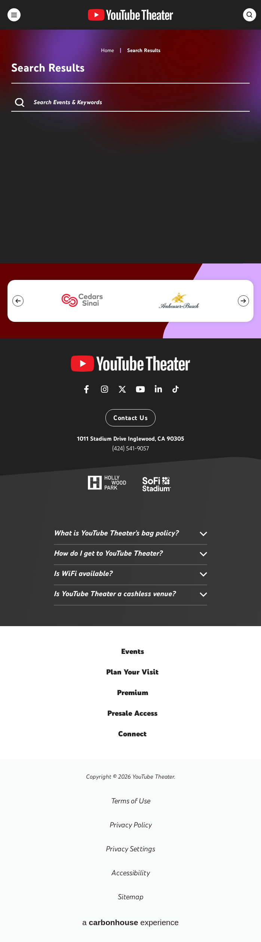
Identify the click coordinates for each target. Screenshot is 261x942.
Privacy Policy (131, 824)
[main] (130, 131)
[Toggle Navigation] (14, 14)
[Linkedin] (158, 391)
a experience (130, 922)
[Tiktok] (175, 386)
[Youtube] (140, 391)
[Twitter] (122, 391)
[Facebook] (86, 391)
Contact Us (130, 418)
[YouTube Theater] (130, 363)
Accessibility (130, 872)
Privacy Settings (130, 848)
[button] (17, 300)
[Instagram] (104, 391)
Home (107, 50)
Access (132, 713)
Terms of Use (130, 800)
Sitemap (131, 896)
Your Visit (132, 671)
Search (19, 102)
